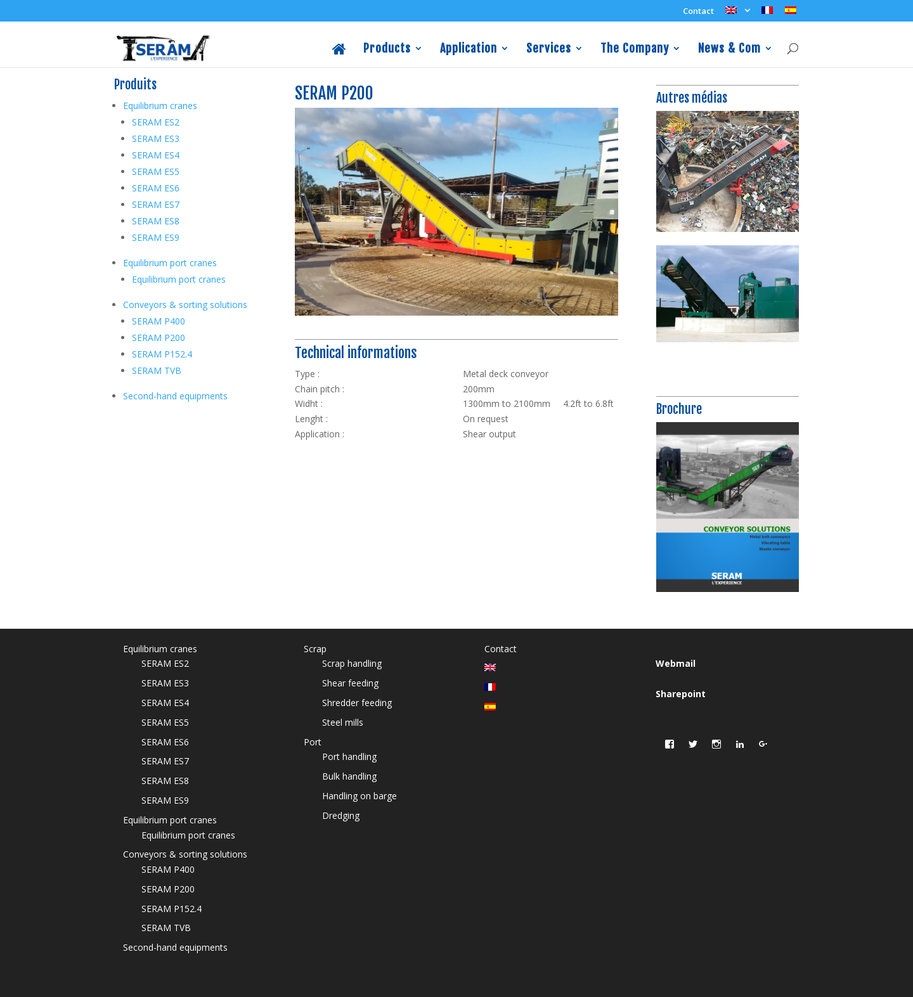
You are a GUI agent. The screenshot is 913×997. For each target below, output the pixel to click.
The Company (634, 49)
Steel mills (342, 722)
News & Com (729, 49)
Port (312, 742)
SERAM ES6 (155, 188)
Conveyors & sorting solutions (185, 305)
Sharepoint (681, 694)
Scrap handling (352, 663)
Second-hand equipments (175, 396)
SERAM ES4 (155, 155)
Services (548, 49)
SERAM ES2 (155, 122)
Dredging (340, 815)
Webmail (676, 663)
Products (387, 49)
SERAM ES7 (155, 204)
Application (468, 49)
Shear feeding (350, 683)
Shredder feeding (357, 703)
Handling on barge (359, 796)
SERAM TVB (156, 370)
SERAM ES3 (155, 138)
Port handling (349, 756)
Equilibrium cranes (160, 106)
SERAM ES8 (155, 221)
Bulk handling (349, 776)
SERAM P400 (158, 321)
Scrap (315, 649)
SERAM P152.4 (162, 354)
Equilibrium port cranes (170, 263)
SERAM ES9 (155, 237)
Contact (698, 11)
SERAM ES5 (155, 171)
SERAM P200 (158, 337)
